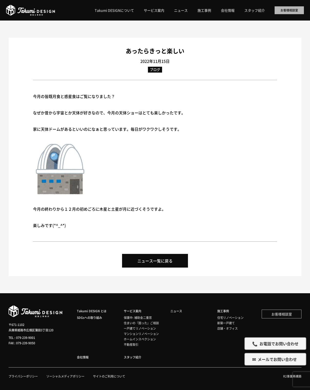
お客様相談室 (289, 10)
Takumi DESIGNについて (114, 10)
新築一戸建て (226, 323)
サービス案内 (154, 10)
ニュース (181, 10)
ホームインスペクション (140, 339)
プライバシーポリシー (23, 376)
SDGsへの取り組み (89, 317)
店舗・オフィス (227, 328)
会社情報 (228, 10)
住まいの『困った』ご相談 (141, 323)
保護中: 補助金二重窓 (138, 317)
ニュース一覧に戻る (155, 261)
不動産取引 (131, 344)
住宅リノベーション (230, 317)
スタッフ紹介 (254, 10)
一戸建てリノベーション (140, 328)
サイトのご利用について (109, 376)
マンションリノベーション (141, 334)
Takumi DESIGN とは (91, 311)
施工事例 (204, 10)
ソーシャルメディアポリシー (65, 376)
